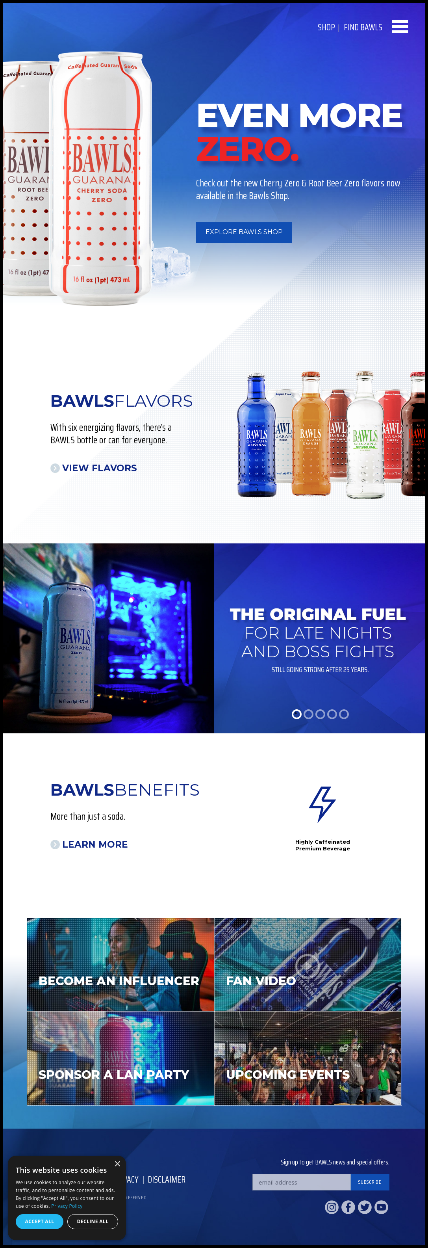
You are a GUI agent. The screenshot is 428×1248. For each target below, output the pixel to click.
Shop (326, 27)
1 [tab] (297, 714)
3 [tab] (320, 714)
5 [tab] (344, 714)
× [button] (117, 1164)
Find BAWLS (363, 27)
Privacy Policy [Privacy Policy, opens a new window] (66, 1206)
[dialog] (67, 1198)
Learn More (95, 844)
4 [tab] (332, 714)
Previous (261, 824)
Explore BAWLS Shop (244, 232)
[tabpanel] (214, 638)
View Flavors (99, 468)
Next (383, 824)
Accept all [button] (39, 1221)
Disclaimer (166, 1180)
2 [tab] (308, 714)
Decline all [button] (93, 1221)
